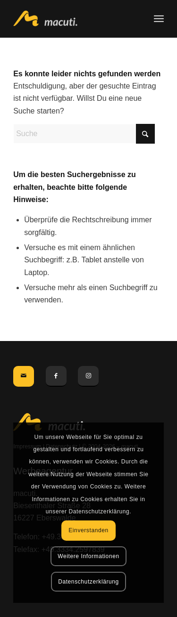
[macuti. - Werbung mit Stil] (73, 19)
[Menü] (159, 19)
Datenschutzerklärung (88, 581)
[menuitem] (159, 19)
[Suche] (84, 134)
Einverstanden (88, 530)
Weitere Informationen (88, 556)
